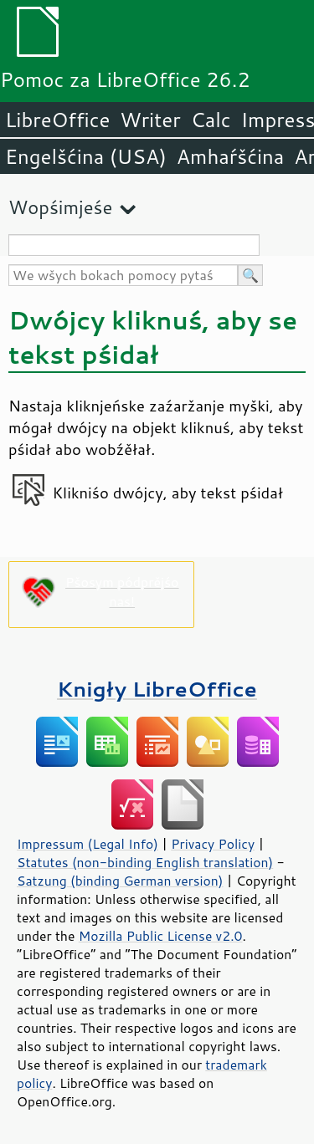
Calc (211, 119)
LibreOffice (57, 119)
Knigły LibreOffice (157, 688)
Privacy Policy (213, 844)
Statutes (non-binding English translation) (145, 862)
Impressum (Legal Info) (87, 844)
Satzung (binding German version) (120, 880)
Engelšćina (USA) (86, 156)
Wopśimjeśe (60, 207)
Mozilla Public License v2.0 (161, 936)
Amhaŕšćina (230, 156)
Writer (150, 119)
